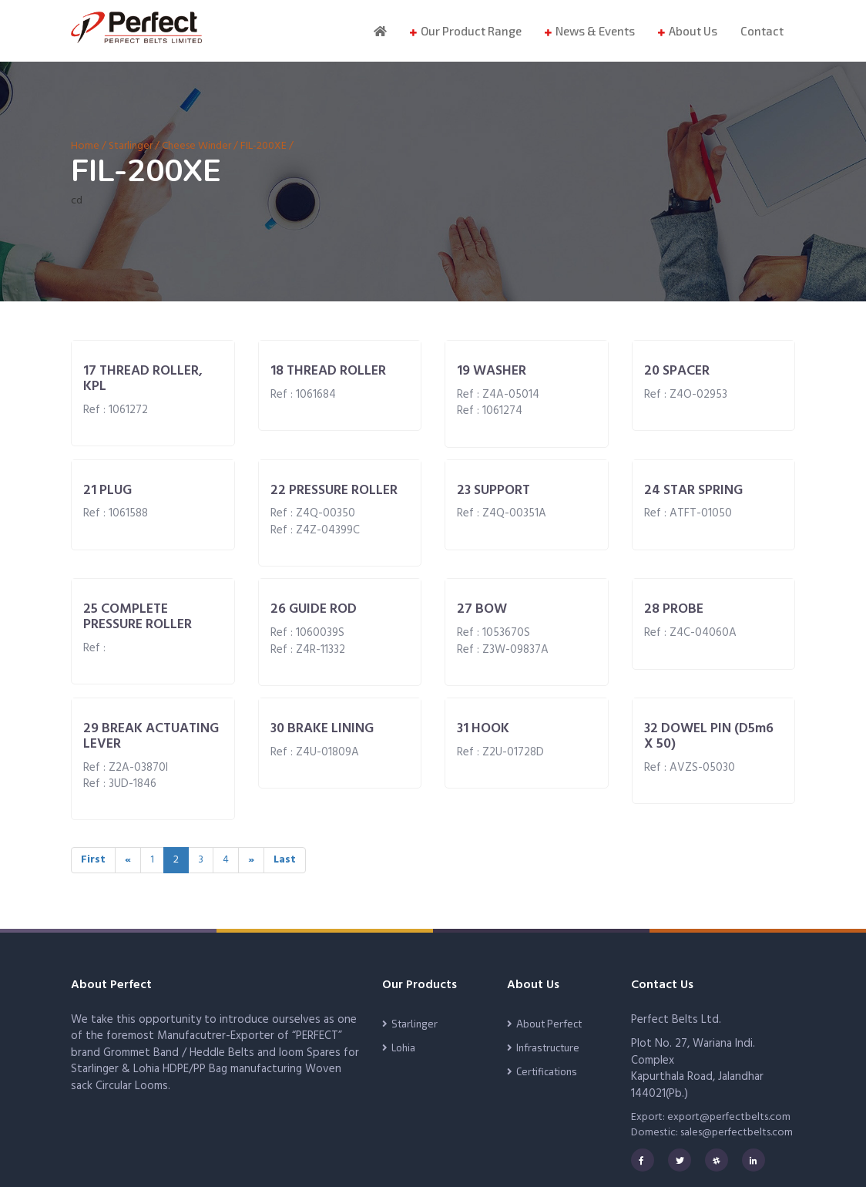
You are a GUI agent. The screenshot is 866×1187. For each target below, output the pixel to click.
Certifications (546, 1071)
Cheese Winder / (200, 146)
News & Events (595, 31)
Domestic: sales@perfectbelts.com (712, 1133)
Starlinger (414, 1023)
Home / (90, 146)
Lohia (403, 1047)
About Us (693, 31)
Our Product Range (471, 31)
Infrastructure (547, 1047)
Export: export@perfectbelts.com (710, 1117)
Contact (762, 31)
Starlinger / (134, 146)
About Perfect (549, 1023)
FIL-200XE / (267, 146)
